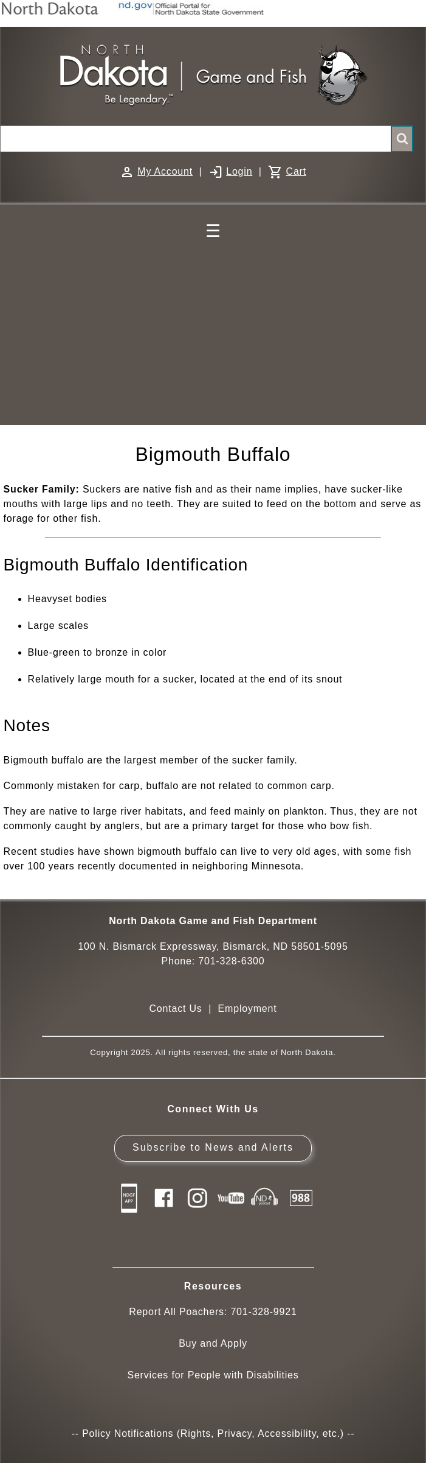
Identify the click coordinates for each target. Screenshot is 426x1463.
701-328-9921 (263, 1312)
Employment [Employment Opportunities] (247, 1008)
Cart (296, 171)
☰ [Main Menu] (213, 231)
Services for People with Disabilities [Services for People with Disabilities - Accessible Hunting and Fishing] (212, 1375)
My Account (165, 171)
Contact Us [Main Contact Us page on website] (175, 1008)
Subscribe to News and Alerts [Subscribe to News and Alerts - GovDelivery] (213, 1147)
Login (239, 171)
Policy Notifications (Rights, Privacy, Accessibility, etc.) (213, 1433)
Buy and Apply (213, 1343)
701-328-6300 (231, 961)
